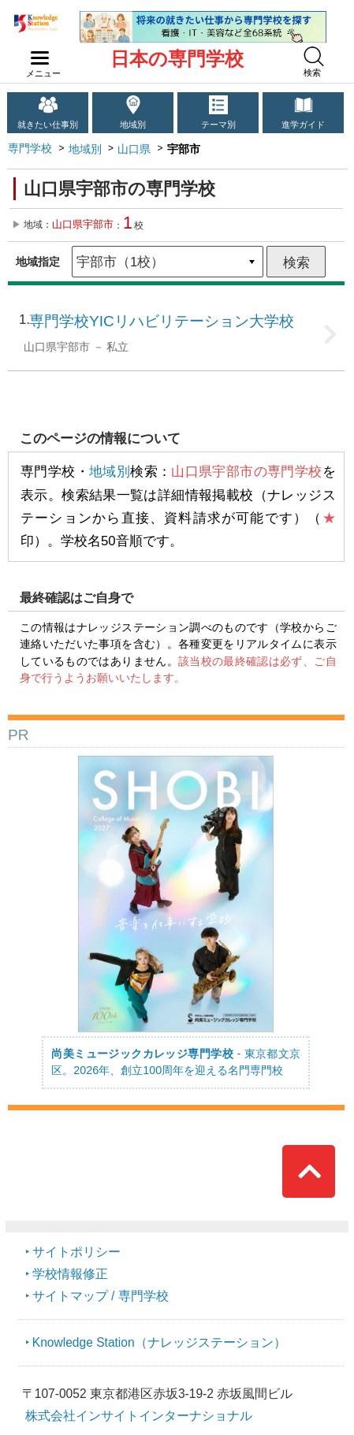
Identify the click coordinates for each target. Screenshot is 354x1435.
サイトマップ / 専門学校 (100, 1296)
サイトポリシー (76, 1251)
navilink (36, 54)
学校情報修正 (70, 1274)
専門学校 (30, 148)
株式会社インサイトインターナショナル (138, 1415)
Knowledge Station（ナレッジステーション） (159, 1342)
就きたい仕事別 (47, 124)
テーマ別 (218, 124)
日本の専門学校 (177, 58)
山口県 (134, 149)
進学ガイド (303, 124)
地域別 (133, 124)
